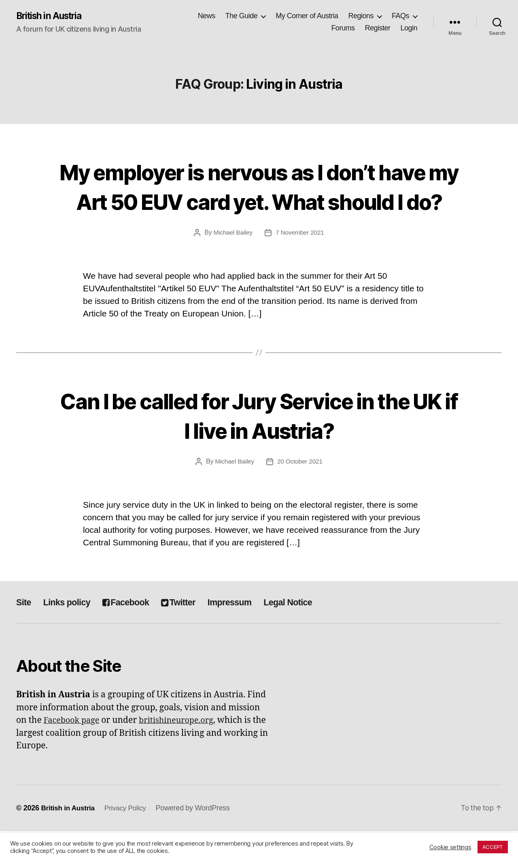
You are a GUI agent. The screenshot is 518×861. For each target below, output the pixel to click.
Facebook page (73, 750)
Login (408, 28)
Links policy (71, 632)
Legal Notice (314, 632)
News (206, 16)
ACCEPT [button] (492, 847)
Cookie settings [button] (450, 847)
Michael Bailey (232, 262)
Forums (343, 28)
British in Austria (51, 16)
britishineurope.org (182, 750)
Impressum (250, 632)
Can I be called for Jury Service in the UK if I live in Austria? (259, 444)
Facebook (136, 632)
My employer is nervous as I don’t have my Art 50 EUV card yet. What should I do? (259, 201)
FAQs (400, 16)
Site (24, 632)
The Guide (241, 16)
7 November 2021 (300, 262)
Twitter (194, 632)
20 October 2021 (300, 491)
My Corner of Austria (307, 16)
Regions (361, 16)
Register (377, 28)
